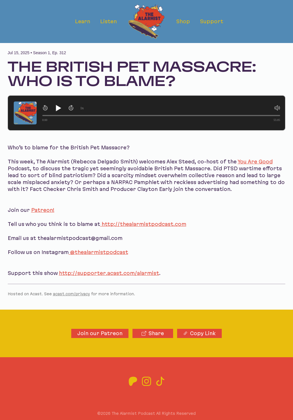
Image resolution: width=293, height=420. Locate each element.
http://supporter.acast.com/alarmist (109, 273)
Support (211, 21)
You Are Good (255, 161)
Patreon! (42, 210)
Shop (183, 21)
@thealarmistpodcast (98, 252)
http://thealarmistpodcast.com (143, 224)
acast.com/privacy (71, 294)
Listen (108, 21)
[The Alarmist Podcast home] (146, 21)
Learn (82, 21)
